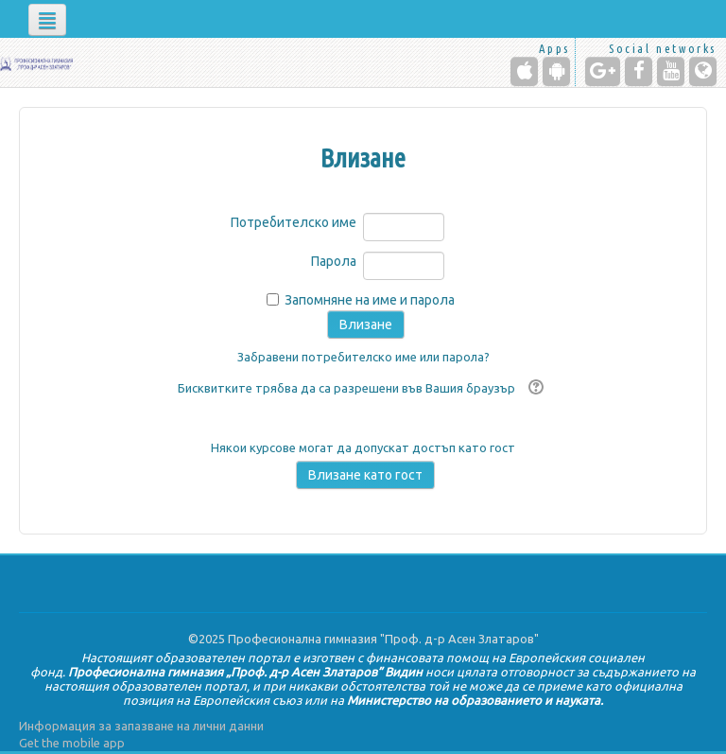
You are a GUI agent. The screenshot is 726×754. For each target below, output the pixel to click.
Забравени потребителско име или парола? (363, 356)
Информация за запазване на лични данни (141, 725)
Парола (333, 261)
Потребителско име (293, 222)
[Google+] (602, 71)
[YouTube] (670, 71)
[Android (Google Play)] (556, 71)
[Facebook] (638, 71)
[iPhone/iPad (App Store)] (524, 71)
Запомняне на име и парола (370, 299)
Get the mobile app (72, 742)
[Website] (703, 71)
